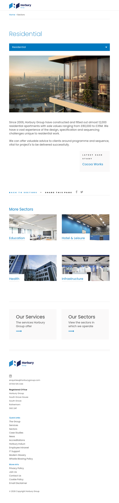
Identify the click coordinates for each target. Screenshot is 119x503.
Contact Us (15, 475)
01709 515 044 (16, 383)
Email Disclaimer (18, 483)
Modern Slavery (17, 455)
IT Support (14, 451)
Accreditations (17, 440)
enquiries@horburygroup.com (24, 380)
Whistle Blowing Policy (21, 458)
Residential (19, 47)
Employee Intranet (19, 447)
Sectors (13, 429)
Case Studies (16, 432)
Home (12, 14)
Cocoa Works (92, 164)
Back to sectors (23, 192)
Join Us (13, 472)
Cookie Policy (16, 479)
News (12, 436)
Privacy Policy (16, 468)
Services (13, 425)
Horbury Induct (17, 443)
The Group (14, 421)
